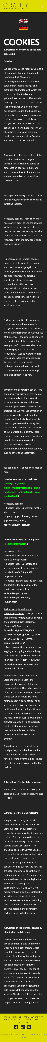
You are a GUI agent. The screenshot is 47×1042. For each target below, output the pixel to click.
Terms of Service (33, 1017)
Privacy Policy (12, 1019)
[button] (44, 6)
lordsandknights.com (28, 491)
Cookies (27, 1019)
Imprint (16, 1017)
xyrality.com (11, 483)
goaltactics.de (11, 496)
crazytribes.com (24, 487)
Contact (38, 1019)
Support (23, 1022)
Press (7, 1017)
